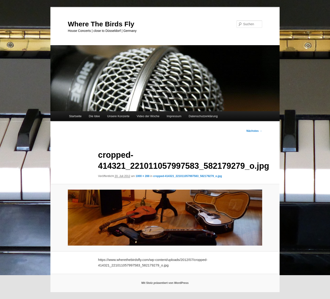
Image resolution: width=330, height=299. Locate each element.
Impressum (174, 116)
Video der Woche (148, 116)
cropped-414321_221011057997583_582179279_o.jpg (187, 176)
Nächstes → (254, 131)
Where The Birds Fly (101, 24)
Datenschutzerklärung (203, 116)
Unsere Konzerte (118, 116)
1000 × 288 (142, 176)
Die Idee (94, 116)
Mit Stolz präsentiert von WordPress (165, 283)
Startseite (75, 116)
